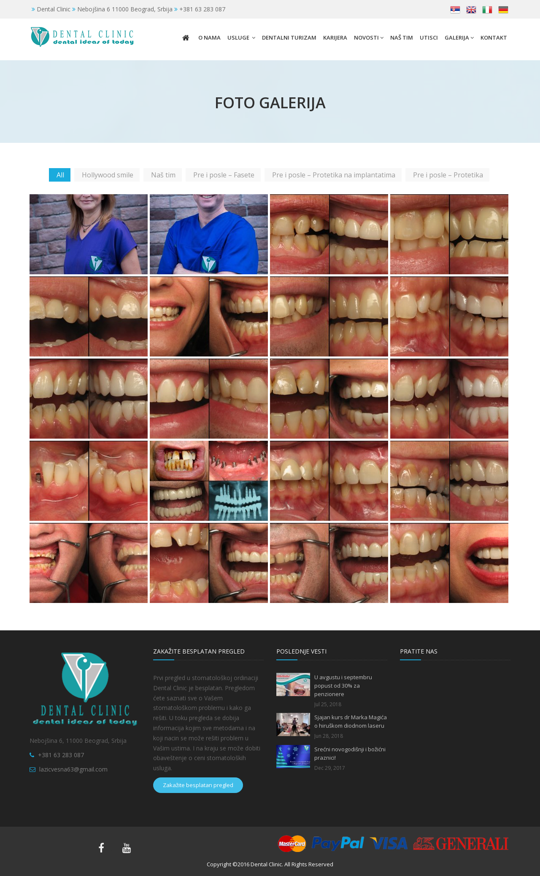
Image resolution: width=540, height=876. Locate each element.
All (60, 174)
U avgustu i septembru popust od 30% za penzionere (343, 685)
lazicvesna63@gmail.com (73, 769)
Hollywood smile (107, 174)
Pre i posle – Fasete (223, 174)
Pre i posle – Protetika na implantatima (333, 174)
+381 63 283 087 (61, 755)
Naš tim (163, 174)
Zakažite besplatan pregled (198, 785)
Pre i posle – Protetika (448, 174)
